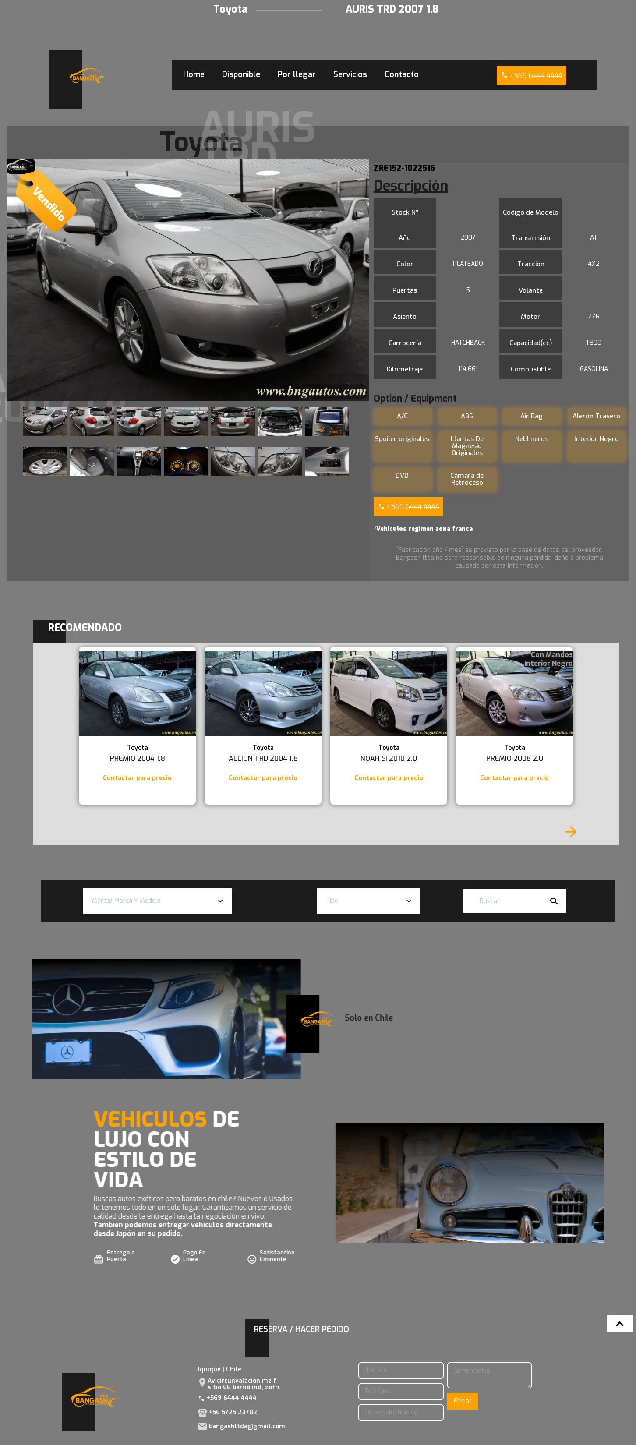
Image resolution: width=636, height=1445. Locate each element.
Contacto (402, 74)
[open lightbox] (188, 280)
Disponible (241, 74)
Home (194, 74)
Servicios (350, 74)
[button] (158, 901)
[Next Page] (570, 832)
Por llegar (297, 74)
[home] (87, 75)
